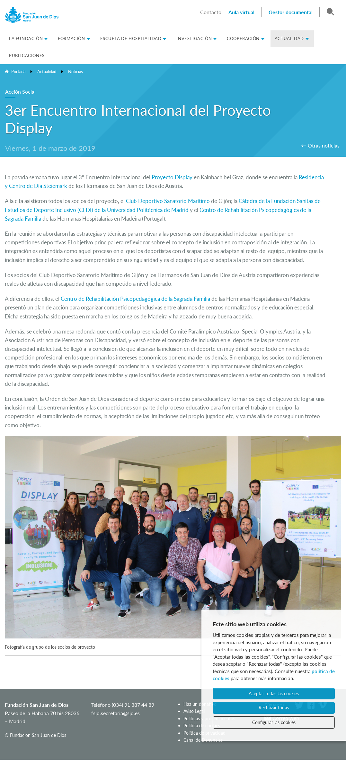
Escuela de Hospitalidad (131, 38)
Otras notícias (324, 145)
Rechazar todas (274, 707)
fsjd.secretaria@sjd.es (115, 713)
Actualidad (289, 38)
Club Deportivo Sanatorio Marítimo (168, 201)
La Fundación (26, 38)
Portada (18, 71)
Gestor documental (291, 12)
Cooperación (243, 38)
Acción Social (20, 92)
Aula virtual (241, 12)
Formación (71, 38)
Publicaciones (27, 55)
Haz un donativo (200, 704)
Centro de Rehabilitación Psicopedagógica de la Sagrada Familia (135, 298)
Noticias (75, 71)
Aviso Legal (194, 711)
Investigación (194, 38)
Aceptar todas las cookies (274, 693)
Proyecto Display (173, 177)
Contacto (210, 12)
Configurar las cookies (274, 722)
